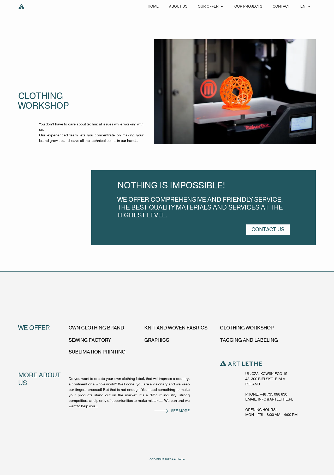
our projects (248, 6)
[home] (21, 6)
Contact (281, 6)
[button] (211, 6)
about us (178, 6)
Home (153, 6)
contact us (268, 229)
